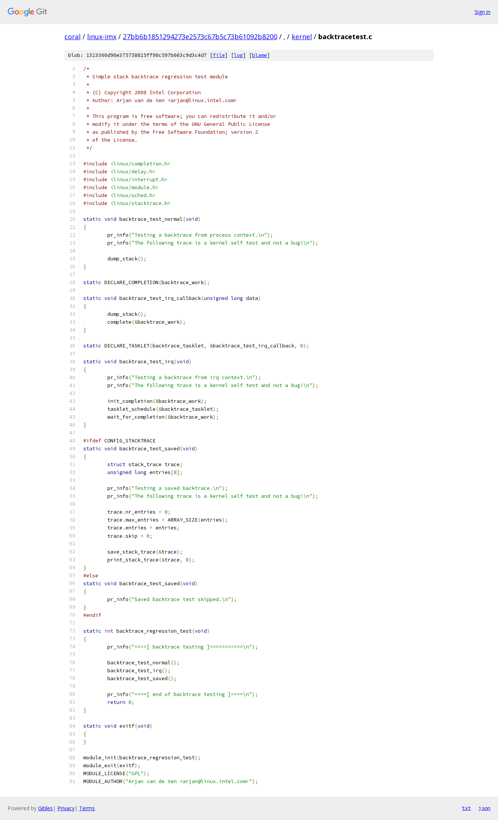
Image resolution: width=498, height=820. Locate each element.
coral (72, 36)
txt (466, 808)
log (238, 55)
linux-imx (101, 36)
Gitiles (45, 808)
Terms (87, 808)
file (219, 55)
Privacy (66, 808)
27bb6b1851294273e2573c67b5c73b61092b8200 (200, 36)
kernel (302, 36)
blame (259, 55)
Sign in (482, 11)
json (484, 808)
